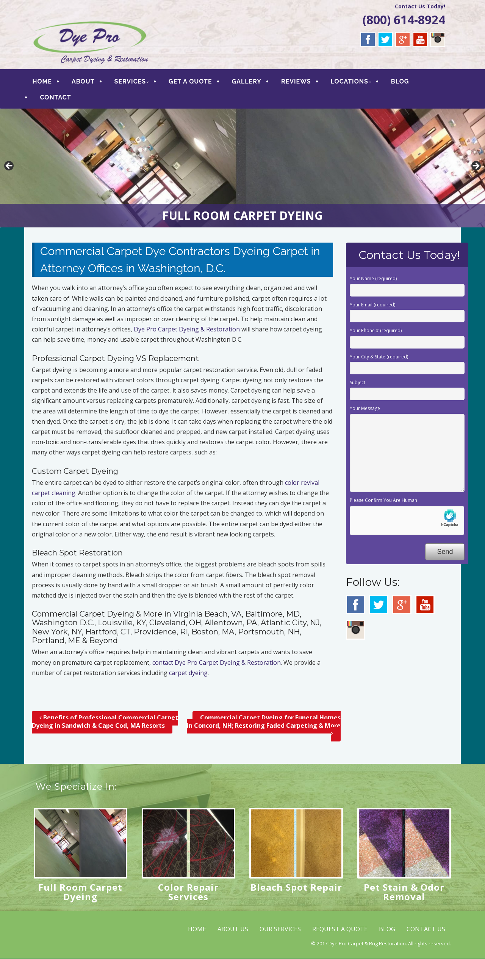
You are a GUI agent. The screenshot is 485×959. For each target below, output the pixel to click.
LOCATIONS (349, 81)
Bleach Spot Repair (296, 887)
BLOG (400, 81)
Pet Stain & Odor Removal (404, 892)
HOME (42, 81)
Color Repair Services (188, 892)
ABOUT (83, 81)
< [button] (9, 166)
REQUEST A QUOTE (340, 929)
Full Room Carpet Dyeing (80, 892)
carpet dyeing (188, 673)
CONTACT (55, 97)
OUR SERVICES (280, 929)
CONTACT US (426, 929)
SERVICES (130, 81)
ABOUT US (232, 929)
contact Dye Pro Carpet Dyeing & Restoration (216, 662)
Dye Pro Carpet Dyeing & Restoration (187, 329)
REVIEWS (296, 81)
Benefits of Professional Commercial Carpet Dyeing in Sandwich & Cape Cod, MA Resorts (105, 721)
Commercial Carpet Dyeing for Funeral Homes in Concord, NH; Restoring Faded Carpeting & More (264, 725)
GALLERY (246, 81)
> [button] (475, 166)
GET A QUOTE (191, 81)
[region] (242, 168)
